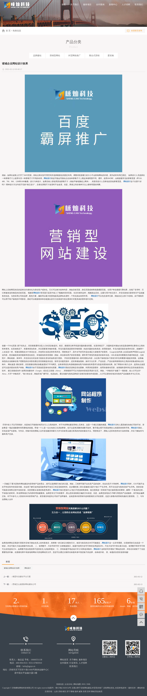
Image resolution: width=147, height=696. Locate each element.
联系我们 (139, 4)
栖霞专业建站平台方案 (21, 577)
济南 (60, 691)
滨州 (89, 691)
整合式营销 (94, 55)
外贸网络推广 (74, 55)
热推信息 (17, 31)
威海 (80, 691)
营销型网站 (55, 55)
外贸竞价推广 (97, 688)
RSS (83, 684)
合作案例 (100, 4)
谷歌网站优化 (108, 688)
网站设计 (28, 568)
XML (89, 684)
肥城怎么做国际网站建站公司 (24, 584)
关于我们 (74, 4)
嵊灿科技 (141, 688)
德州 (76, 691)
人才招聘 (126, 4)
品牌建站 (37, 55)
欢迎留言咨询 (136, 31)
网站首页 (64, 660)
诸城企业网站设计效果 (11, 568)
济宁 (68, 691)
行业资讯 (73, 663)
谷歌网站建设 (86, 688)
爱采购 (111, 55)
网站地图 (77, 684)
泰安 (64, 691)
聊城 (72, 691)
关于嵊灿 (73, 660)
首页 (64, 4)
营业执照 (98, 691)
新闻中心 (113, 4)
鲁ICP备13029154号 (63, 688)
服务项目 (87, 4)
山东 (56, 691)
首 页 (8, 31)
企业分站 (68, 684)
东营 (84, 691)
